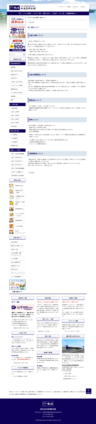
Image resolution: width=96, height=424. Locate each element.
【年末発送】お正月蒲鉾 (17, 175)
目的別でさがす (17, 59)
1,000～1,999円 (15, 111)
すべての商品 (27, 13)
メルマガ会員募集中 (16, 276)
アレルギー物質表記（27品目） (20, 376)
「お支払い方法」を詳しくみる (20, 362)
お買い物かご (75, 6)
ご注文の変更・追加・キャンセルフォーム (16, 254)
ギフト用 (61, 13)
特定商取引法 (23, 394)
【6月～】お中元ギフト (17, 164)
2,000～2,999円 (15, 115)
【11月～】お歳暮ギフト (17, 172)
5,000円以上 (14, 126)
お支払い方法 (14, 249)
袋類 (12, 100)
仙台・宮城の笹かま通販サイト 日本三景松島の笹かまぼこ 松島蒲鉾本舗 (22, 7)
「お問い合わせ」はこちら (69, 376)
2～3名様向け (14, 134)
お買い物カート (58, 391)
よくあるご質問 (34, 17)
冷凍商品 (13, 96)
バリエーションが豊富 (16, 85)
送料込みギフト (15, 74)
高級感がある (14, 89)
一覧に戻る (31, 22)
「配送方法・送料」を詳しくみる (21, 328)
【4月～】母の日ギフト (17, 157)
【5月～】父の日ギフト (17, 161)
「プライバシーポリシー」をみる (71, 331)
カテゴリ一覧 (37, 13)
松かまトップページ (14, 391)
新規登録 (40, 391)
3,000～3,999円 (15, 119)
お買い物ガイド (32, 391)
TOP (20, 13)
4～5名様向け (14, 142)
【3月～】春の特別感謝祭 (17, 153)
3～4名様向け (14, 138)
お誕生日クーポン (15, 265)
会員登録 (69, 6)
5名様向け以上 (14, 145)
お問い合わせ (14, 269)
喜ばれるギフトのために (44, 331)
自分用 (55, 13)
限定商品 (13, 67)
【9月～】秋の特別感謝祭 (17, 168)
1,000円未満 (14, 108)
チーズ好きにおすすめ (16, 92)
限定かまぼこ (46, 13)
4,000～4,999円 (15, 122)
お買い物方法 (14, 242)
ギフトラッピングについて (18, 273)
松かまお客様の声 (15, 262)
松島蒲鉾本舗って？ (71, 13)
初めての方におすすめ (16, 71)
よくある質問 (14, 258)
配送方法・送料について (17, 245)
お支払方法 (82, 391)
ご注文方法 (82, 6)
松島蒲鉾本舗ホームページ (69, 378)
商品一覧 (24, 391)
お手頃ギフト (14, 78)
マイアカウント (62, 6)
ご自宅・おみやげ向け (16, 81)
